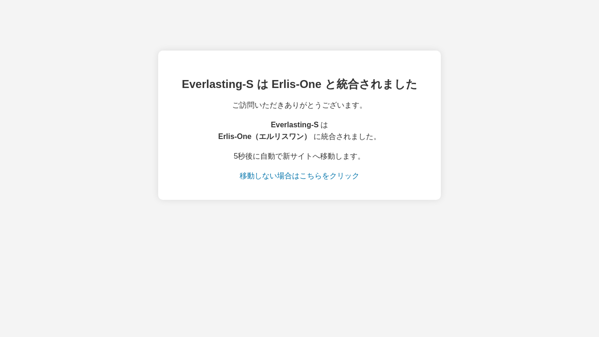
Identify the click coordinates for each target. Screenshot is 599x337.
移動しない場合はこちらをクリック (299, 176)
